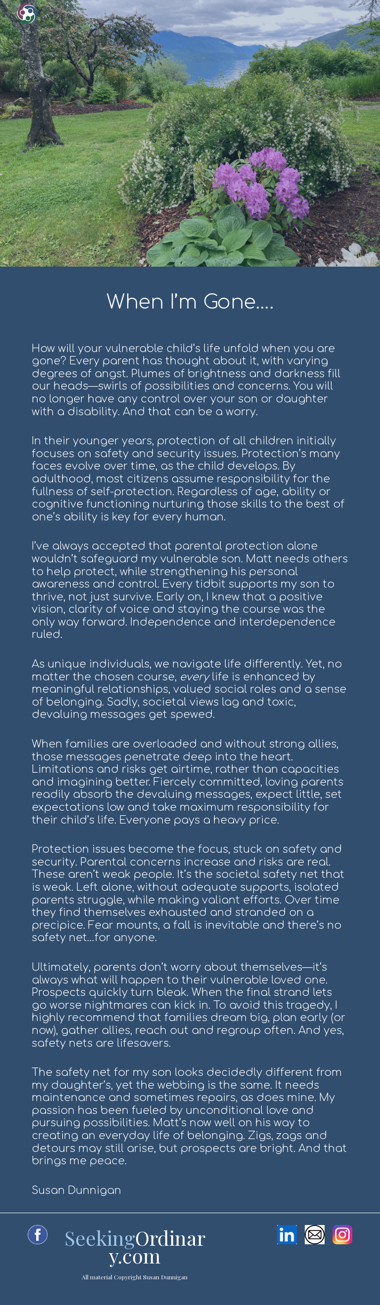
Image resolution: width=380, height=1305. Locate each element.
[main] (190, 739)
